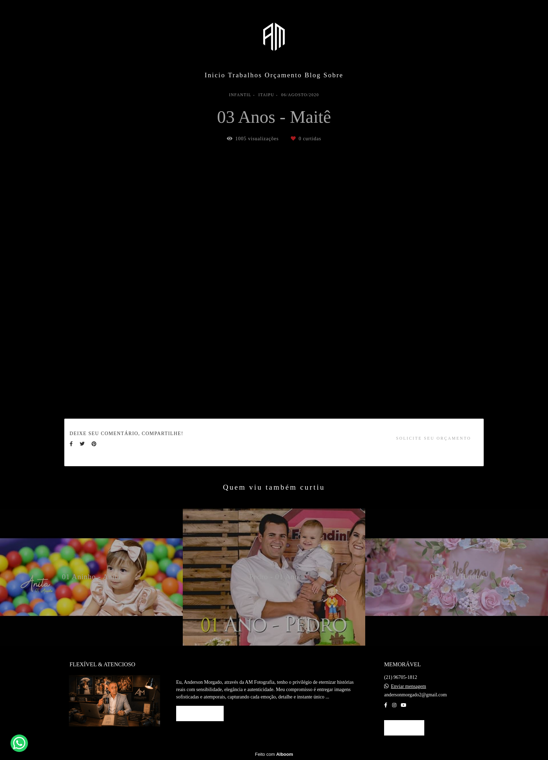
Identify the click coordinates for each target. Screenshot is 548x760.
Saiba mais (199, 713)
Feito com (274, 754)
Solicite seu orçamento (433, 438)
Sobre (334, 75)
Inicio (215, 75)
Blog (312, 75)
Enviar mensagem (408, 686)
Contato (404, 727)
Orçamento (283, 75)
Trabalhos (245, 75)
